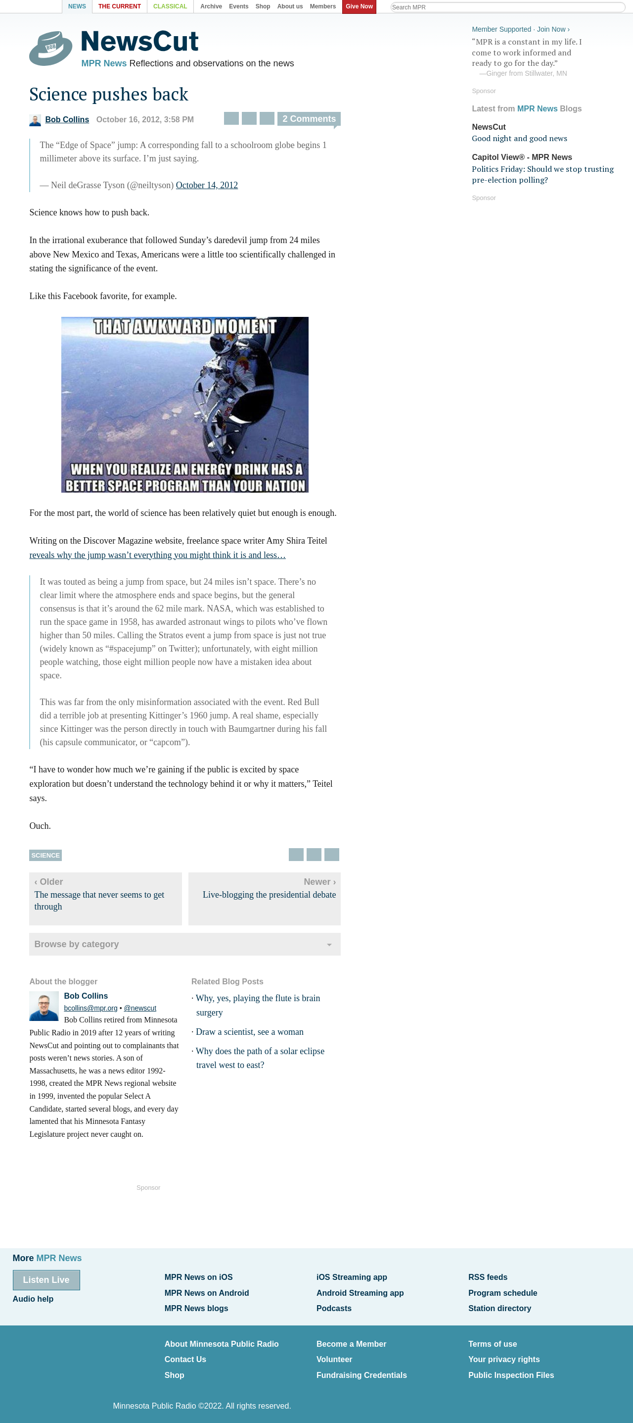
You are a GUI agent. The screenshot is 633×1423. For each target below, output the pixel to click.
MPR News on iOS (199, 1277)
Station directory (499, 1305)
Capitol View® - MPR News (522, 156)
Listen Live (46, 1280)
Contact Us (185, 1354)
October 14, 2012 (215, 188)
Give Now (361, 6)
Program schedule (503, 1291)
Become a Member (351, 1339)
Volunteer (334, 1354)
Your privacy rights (504, 1354)
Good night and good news (519, 136)
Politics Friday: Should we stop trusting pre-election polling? (543, 172)
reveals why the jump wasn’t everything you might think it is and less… (166, 557)
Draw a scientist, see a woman (258, 1034)
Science (54, 858)
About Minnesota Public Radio (222, 1339)
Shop (174, 1368)
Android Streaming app (360, 1291)
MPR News (113, 64)
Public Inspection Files (511, 1368)
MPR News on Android (207, 1291)
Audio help (33, 1297)
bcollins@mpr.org (99, 1011)
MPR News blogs (196, 1305)
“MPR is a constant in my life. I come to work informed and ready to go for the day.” (546, 56)
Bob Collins (68, 122)
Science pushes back (117, 96)
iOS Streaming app (351, 1277)
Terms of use (492, 1339)
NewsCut (488, 125)
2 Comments (318, 121)
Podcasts (334, 1305)
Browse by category (85, 947)
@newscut (149, 1011)
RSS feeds (487, 1277)
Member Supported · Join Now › (521, 28)
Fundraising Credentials (361, 1368)
